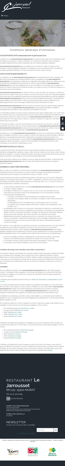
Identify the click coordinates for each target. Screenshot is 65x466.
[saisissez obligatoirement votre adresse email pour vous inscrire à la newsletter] (45, 430)
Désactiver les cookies (27, 308)
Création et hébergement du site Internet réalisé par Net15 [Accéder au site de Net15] (15, 440)
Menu (6, 16)
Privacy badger (48, 350)
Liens (19, 433)
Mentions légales (29, 433)
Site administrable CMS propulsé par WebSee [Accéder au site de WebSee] (41, 440)
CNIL (53, 238)
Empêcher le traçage (27, 330)
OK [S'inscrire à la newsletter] (56, 430)
